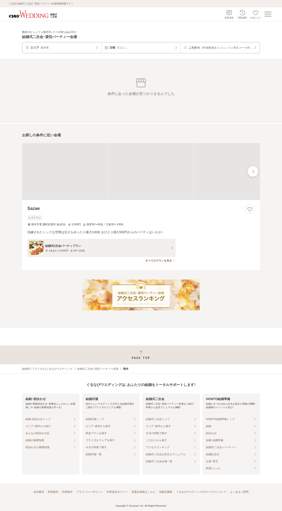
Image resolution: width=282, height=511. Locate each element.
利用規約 (53, 491)
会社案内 (38, 491)
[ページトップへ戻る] (141, 355)
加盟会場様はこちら (143, 491)
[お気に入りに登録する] (250, 209)
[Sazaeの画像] (141, 171)
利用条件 (67, 491)
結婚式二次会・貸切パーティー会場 (97, 368)
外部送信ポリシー (117, 491)
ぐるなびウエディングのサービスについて (201, 491)
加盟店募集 (165, 491)
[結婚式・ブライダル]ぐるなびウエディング (47, 368)
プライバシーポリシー (89, 491)
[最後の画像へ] (253, 171)
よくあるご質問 (239, 491)
